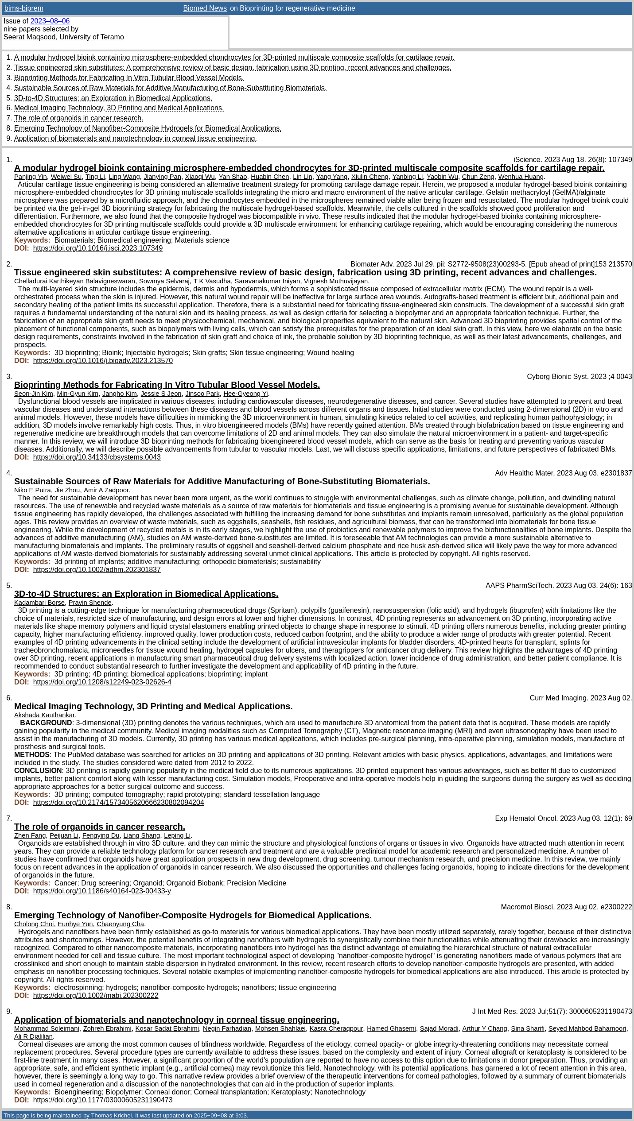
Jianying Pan (162, 176)
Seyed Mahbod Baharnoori (587, 1028)
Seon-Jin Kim (33, 393)
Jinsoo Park (202, 393)
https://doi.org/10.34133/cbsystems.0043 (97, 457)
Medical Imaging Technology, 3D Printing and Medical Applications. (119, 108)
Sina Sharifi (528, 1028)
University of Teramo (91, 37)
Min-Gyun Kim (77, 393)
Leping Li (177, 835)
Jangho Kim (119, 393)
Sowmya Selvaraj (164, 281)
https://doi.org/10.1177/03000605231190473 (103, 1100)
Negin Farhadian (227, 1028)
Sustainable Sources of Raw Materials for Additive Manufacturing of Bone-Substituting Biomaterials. (170, 88)
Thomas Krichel (111, 1115)
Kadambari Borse (39, 602)
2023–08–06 (50, 21)
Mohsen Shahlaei (280, 1028)
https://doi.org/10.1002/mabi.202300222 (96, 995)
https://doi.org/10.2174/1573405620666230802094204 (118, 802)
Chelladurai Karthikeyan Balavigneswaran (74, 281)
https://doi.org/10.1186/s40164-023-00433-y (102, 891)
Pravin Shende (90, 602)
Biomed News (205, 8)
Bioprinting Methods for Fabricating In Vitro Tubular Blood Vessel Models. (129, 77)
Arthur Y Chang (485, 1028)
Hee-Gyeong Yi (245, 393)
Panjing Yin (30, 176)
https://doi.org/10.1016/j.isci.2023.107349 (98, 248)
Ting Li (95, 176)
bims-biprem (23, 8)
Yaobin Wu (442, 176)
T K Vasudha (212, 281)
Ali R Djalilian (33, 1036)
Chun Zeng (478, 176)
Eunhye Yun (75, 924)
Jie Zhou (67, 490)
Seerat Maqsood (29, 37)
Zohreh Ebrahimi (107, 1028)
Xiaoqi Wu (200, 176)
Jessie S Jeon (161, 393)
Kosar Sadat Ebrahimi (167, 1028)
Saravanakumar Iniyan (267, 281)
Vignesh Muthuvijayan (336, 281)
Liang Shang (141, 835)
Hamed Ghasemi (391, 1028)
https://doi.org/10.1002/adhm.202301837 (97, 569)
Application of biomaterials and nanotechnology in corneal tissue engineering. (135, 138)
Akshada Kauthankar (44, 715)
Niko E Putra (32, 490)
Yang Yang (332, 176)
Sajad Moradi (439, 1028)
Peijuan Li (64, 835)
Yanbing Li (408, 176)
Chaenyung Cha (120, 924)
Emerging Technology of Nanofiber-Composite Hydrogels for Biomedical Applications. (148, 128)
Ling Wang (124, 176)
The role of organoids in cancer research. (79, 118)
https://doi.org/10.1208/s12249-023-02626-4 (102, 682)
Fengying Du (101, 835)
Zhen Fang (30, 835)
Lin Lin (302, 176)
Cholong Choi (34, 924)
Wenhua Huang (521, 176)
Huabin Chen (270, 176)
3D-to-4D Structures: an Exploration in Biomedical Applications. (113, 98)
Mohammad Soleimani (46, 1028)
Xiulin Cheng (370, 176)
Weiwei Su (66, 176)
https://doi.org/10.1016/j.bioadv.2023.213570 (103, 360)
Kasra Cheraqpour (336, 1028)
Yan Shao (233, 176)
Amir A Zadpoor (106, 490)
